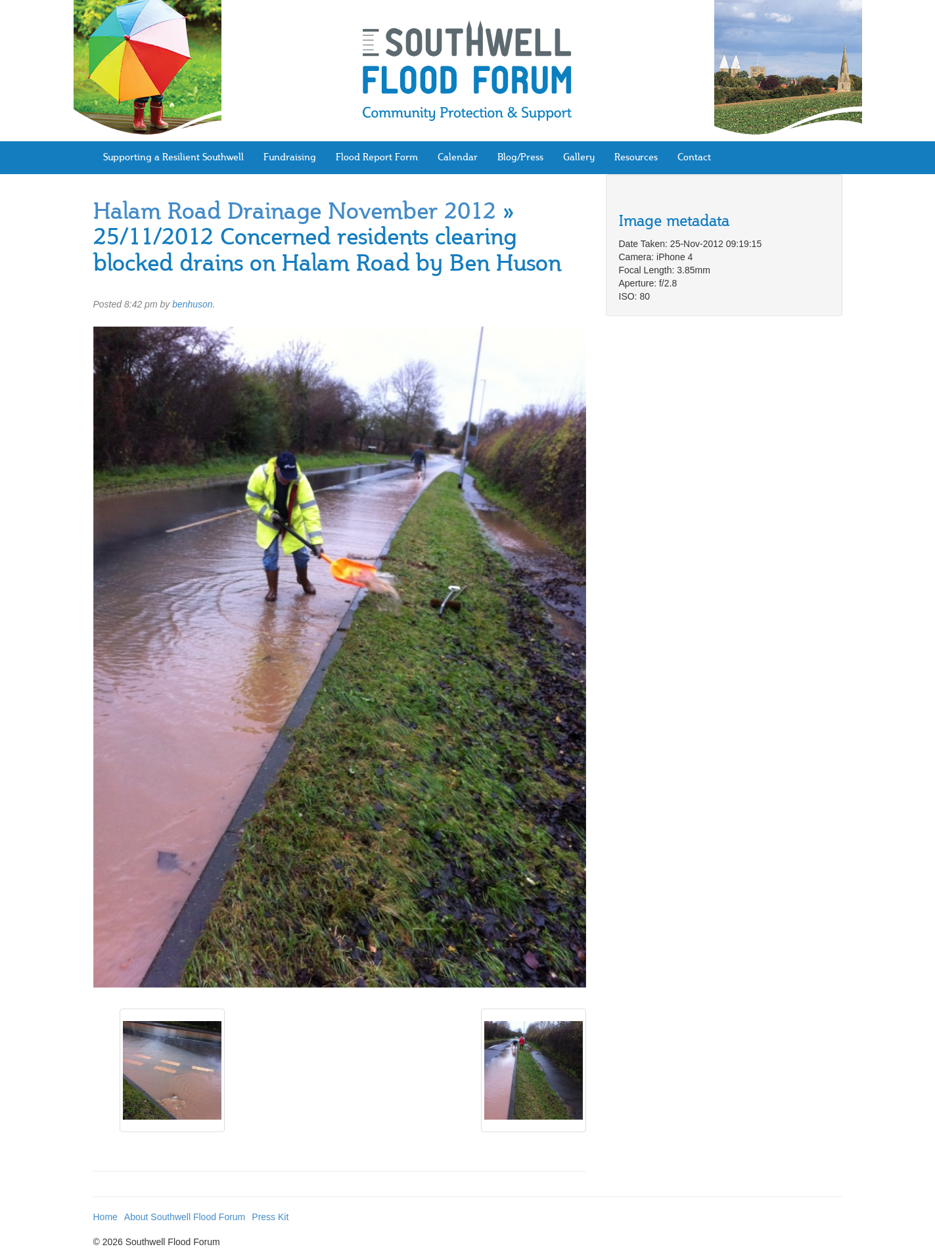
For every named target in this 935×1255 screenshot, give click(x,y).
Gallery (579, 157)
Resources (636, 157)
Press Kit (270, 1217)
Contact (694, 157)
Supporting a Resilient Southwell (173, 157)
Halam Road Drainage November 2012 (294, 213)
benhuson (192, 304)
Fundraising (289, 157)
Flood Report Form (377, 157)
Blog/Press (520, 157)
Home (105, 1217)
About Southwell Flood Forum (184, 1217)
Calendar (458, 157)
